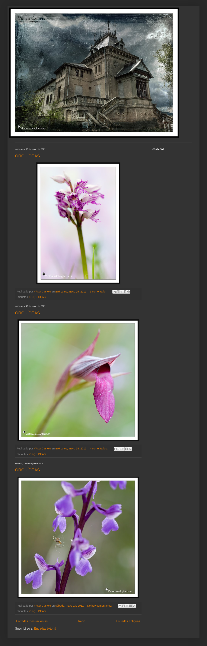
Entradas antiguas (128, 621)
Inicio (81, 621)
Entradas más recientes (32, 621)
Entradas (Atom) (45, 628)
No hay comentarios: (100, 605)
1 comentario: (98, 291)
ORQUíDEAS (37, 297)
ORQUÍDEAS (27, 156)
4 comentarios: (99, 448)
